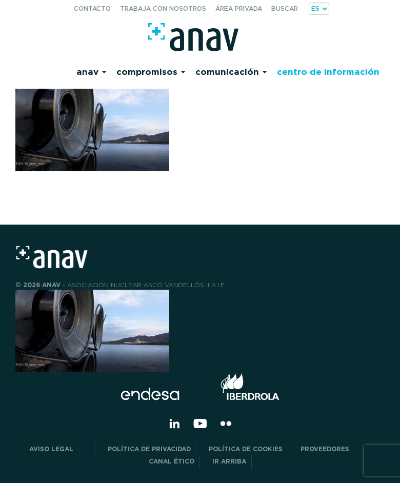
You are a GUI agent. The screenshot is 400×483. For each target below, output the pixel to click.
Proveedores (333, 449)
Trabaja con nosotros (163, 8)
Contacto (92, 8)
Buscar (284, 8)
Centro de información (328, 71)
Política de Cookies (246, 449)
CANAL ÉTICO (171, 461)
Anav (91, 71)
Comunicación (231, 71)
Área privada (238, 8)
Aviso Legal (59, 449)
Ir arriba (229, 461)
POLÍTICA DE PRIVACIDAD (149, 449)
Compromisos (150, 71)
